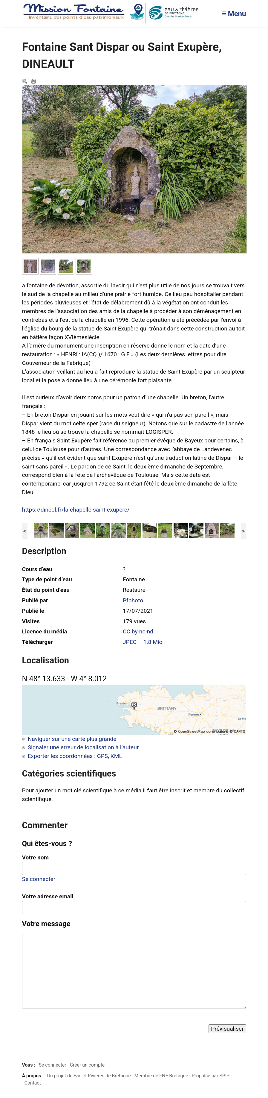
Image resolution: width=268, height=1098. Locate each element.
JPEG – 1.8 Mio (143, 642)
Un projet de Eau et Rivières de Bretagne (89, 1076)
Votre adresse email (47, 896)
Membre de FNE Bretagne (161, 1076)
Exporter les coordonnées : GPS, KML (75, 756)
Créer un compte (87, 1065)
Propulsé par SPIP (210, 1076)
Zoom (25, 82)
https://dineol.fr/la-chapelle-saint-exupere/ (76, 509)
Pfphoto (133, 600)
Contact (32, 1083)
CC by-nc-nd (138, 631)
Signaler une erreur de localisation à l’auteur (83, 747)
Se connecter (39, 879)
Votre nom (35, 857)
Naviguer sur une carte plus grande (72, 738)
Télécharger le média (34, 82)
